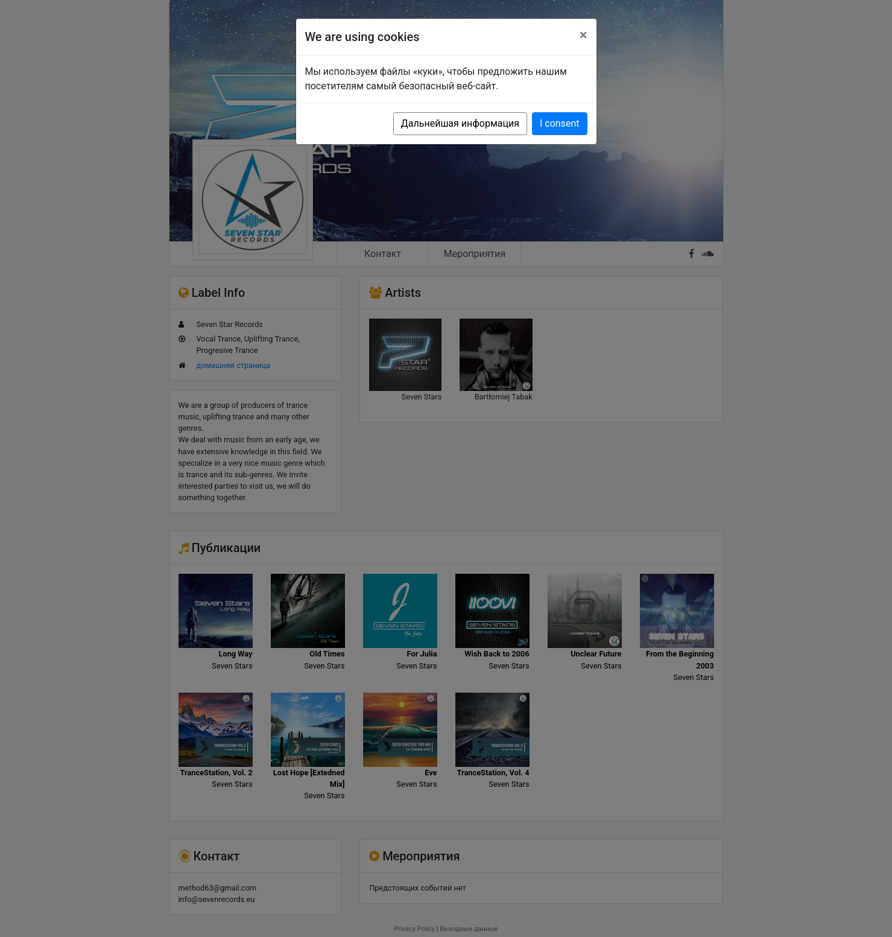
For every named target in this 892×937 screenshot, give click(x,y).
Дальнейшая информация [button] (460, 123)
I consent (559, 123)
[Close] (583, 35)
